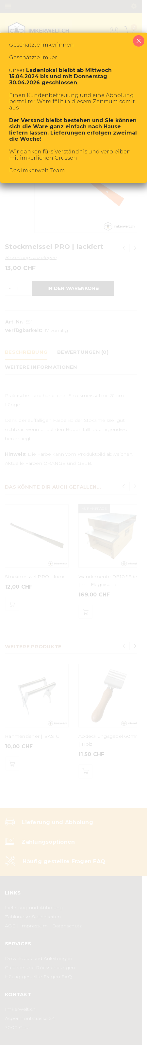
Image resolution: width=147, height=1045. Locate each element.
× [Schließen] (138, 41)
